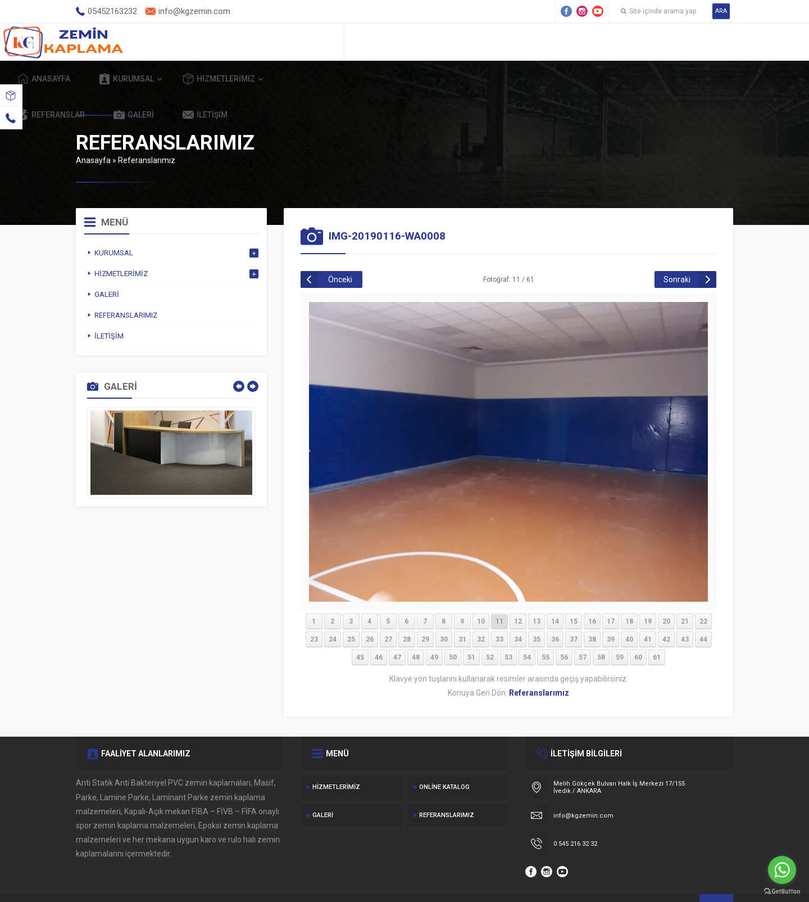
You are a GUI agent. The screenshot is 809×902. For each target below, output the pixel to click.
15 (574, 595)
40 (629, 613)
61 (657, 631)
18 (629, 595)
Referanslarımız (146, 134)
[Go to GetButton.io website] (782, 891)
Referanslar (542, 41)
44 (703, 613)
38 (592, 613)
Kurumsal (351, 41)
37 (574, 613)
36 (555, 613)
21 (685, 595)
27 (388, 613)
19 (648, 595)
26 (370, 613)
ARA (721, 11)
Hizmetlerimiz (444, 41)
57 (583, 631)
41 (648, 613)
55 (545, 631)
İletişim (696, 41)
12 (518, 595)
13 (536, 595)
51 (471, 631)
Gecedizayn (260, 879)
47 (397, 631)
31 (462, 613)
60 (638, 631)
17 (611, 595)
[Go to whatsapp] (782, 870)
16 (592, 595)
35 (536, 613)
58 (601, 631)
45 (360, 631)
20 (666, 595)
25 (351, 613)
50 (453, 631)
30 (444, 613)
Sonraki (676, 253)
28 (407, 613)
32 (481, 613)
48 (416, 631)
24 (333, 613)
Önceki (340, 253)
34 (518, 613)
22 (703, 595)
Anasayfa (269, 41)
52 (490, 631)
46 (379, 631)
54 (527, 631)
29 (425, 613)
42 (666, 613)
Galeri (625, 41)
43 (685, 613)
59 (620, 631)
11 (499, 595)
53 (508, 631)
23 (314, 613)
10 (481, 595)
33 (499, 613)
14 (555, 595)
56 (564, 631)
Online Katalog (444, 761)
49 (434, 631)
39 (611, 613)
